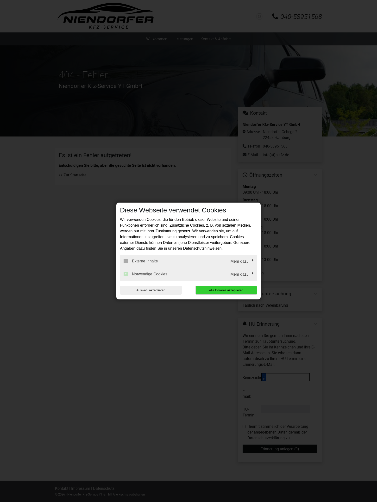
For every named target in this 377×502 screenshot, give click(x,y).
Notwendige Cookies (145, 274)
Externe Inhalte (141, 261)
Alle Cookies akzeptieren (226, 290)
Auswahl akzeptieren (150, 290)
